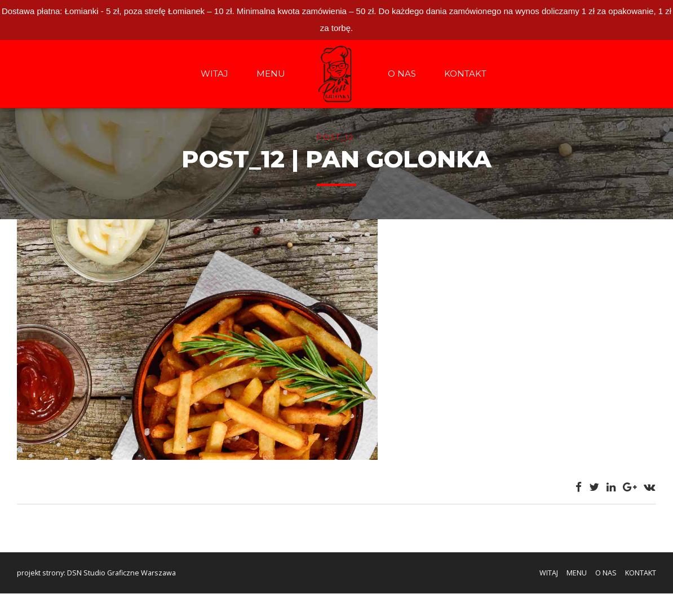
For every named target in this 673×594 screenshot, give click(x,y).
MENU (270, 73)
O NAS (402, 73)
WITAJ (214, 73)
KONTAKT (465, 73)
